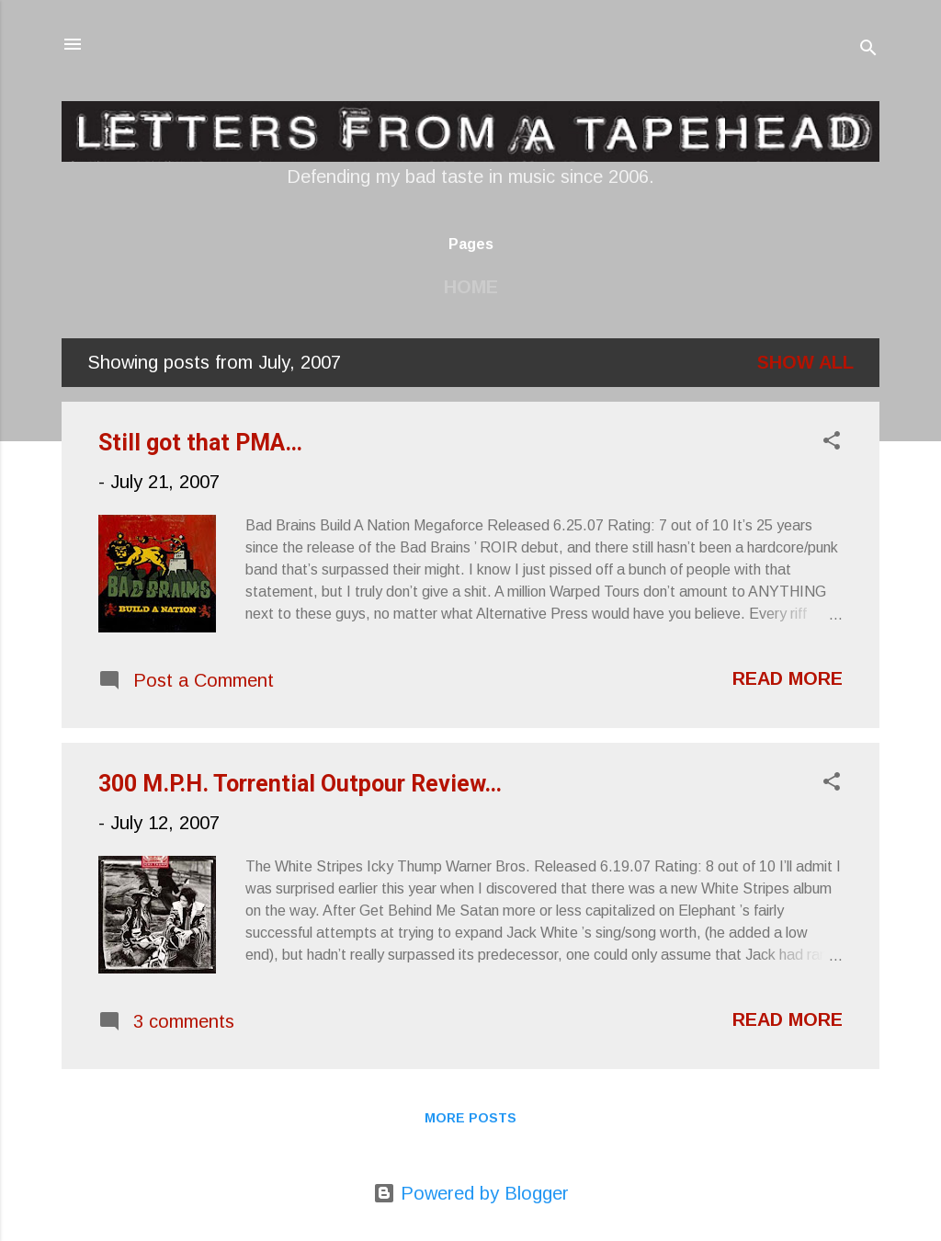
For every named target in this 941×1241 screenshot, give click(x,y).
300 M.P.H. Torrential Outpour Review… (300, 783)
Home (471, 287)
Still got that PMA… (200, 442)
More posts (470, 1117)
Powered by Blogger (471, 1193)
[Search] (868, 50)
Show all (805, 362)
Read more (787, 678)
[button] (832, 442)
